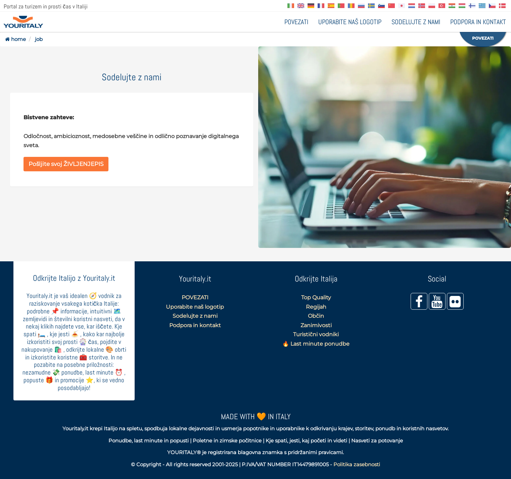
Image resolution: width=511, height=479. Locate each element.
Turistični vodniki (316, 334)
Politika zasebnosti (356, 464)
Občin (316, 316)
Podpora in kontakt (478, 21)
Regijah (316, 307)
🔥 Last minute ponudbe (316, 344)
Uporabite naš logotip (349, 21)
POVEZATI (296, 21)
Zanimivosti (316, 325)
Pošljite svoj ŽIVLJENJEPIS (66, 164)
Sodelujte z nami (415, 21)
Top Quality (316, 297)
